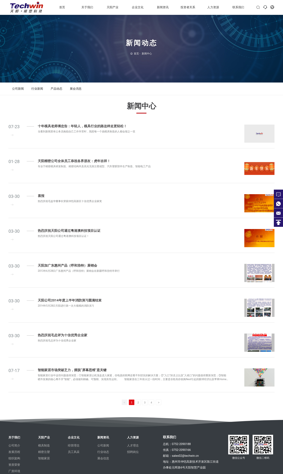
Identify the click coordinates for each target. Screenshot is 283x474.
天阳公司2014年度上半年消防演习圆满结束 (69, 327)
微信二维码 (262, 462)
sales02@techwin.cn (185, 455)
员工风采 (74, 452)
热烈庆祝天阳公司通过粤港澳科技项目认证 (69, 257)
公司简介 (14, 445)
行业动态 (103, 452)
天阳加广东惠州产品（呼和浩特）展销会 (67, 292)
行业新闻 (37, 88)
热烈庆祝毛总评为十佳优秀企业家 (62, 362)
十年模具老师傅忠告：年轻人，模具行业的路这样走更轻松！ (82, 126)
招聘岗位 (133, 452)
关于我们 (87, 7)
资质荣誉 (14, 464)
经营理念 (74, 445)
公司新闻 (18, 88)
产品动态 (56, 88)
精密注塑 (44, 452)
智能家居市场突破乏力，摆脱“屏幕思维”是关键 (72, 396)
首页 (62, 7)
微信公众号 (238, 462)
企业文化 (138, 7)
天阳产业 (112, 7)
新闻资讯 (163, 7)
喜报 (41, 222)
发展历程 (14, 452)
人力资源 (213, 7)
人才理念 (133, 445)
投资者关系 (188, 7)
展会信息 (103, 458)
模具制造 (44, 445)
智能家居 (44, 458)
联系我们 (238, 7)
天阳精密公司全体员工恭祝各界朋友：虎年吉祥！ (74, 161)
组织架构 (14, 458)
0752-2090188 (181, 444)
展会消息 (76, 88)
